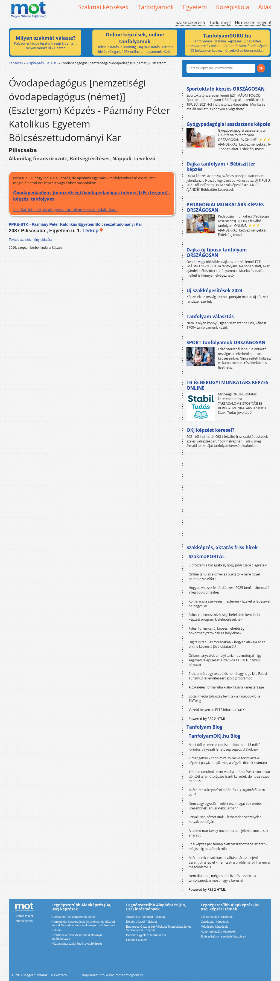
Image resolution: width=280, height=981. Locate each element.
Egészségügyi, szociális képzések (223, 936)
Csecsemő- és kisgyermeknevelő (73, 916)
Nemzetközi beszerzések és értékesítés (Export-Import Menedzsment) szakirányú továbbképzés (83, 923)
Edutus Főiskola (136, 940)
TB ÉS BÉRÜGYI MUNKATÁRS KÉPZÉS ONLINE (227, 385)
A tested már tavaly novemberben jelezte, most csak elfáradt (228, 833)
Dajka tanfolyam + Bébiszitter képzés (220, 166)
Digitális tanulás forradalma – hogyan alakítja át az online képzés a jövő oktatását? (227, 644)
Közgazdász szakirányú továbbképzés (77, 943)
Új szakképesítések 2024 (214, 290)
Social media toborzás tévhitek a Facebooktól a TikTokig (224, 698)
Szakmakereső (190, 22)
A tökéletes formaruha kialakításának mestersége (226, 687)
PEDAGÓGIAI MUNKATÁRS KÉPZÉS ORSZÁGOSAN (225, 207)
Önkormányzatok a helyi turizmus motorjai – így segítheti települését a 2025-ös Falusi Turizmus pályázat (225, 660)
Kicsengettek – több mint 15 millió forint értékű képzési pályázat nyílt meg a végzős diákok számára (228, 760)
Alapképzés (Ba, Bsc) (42, 63)
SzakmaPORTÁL (207, 556)
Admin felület (24, 916)
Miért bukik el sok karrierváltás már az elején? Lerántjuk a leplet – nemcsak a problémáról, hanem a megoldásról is (229, 862)
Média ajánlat (24, 920)
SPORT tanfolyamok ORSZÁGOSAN (226, 342)
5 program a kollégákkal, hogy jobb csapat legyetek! (228, 565)
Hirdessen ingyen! (253, 22)
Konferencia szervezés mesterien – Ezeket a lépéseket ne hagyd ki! (229, 603)
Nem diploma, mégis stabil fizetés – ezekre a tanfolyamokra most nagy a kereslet (222, 878)
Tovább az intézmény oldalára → (32, 240)
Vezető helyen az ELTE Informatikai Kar (218, 709)
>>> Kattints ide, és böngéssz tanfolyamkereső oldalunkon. (91, 201)
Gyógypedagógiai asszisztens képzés (228, 124)
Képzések (16, 63)
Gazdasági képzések (215, 921)
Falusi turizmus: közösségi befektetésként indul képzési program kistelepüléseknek (225, 617)
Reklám (56, 930)
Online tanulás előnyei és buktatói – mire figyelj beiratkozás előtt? (225, 576)
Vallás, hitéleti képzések (217, 916)
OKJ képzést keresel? (210, 430)
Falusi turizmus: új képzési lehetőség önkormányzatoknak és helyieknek (216, 630)
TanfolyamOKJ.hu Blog (214, 736)
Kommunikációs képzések (218, 931)
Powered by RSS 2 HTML (207, 718)
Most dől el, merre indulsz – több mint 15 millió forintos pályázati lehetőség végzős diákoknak (225, 747)
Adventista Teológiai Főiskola (145, 916)
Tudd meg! (220, 22)
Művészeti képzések (214, 926)
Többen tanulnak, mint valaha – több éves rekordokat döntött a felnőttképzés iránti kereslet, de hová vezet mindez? (229, 776)
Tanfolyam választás (210, 316)
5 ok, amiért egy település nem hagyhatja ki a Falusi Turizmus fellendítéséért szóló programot (228, 676)
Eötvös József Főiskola (141, 921)
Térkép (92, 230)
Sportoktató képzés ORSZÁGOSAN (225, 89)
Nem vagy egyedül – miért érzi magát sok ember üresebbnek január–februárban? (225, 806)
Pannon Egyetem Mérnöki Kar (146, 935)
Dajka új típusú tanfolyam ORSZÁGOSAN (216, 252)
